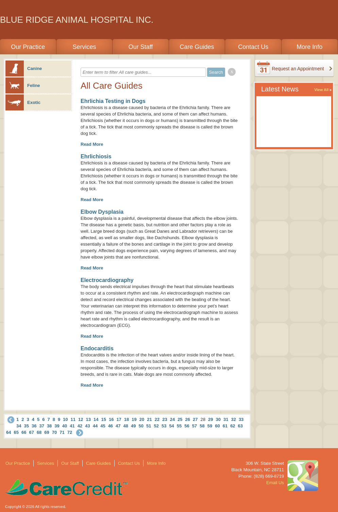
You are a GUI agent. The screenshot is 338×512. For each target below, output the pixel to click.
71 (62, 432)
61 (225, 425)
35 (26, 425)
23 (164, 419)
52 (156, 425)
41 (72, 425)
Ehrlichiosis (96, 156)
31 (225, 419)
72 (69, 432)
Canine (23, 68)
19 (134, 419)
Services (84, 46)
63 (240, 425)
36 (34, 425)
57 (194, 425)
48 (125, 425)
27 (195, 419)
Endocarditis (97, 348)
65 (16, 432)
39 (56, 425)
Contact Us (253, 46)
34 (18, 425)
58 (202, 425)
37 (41, 425)
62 (232, 425)
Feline (22, 85)
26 (187, 419)
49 (133, 425)
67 (31, 432)
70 (54, 432)
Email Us (275, 482)
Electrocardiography (107, 280)
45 (102, 425)
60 (217, 425)
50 (141, 425)
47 (118, 425)
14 (96, 419)
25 (180, 419)
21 (149, 419)
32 (233, 419)
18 (126, 419)
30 (218, 419)
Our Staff (141, 46)
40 (64, 425)
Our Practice (28, 46)
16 (111, 419)
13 (88, 419)
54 (171, 425)
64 (8, 432)
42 (80, 425)
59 (209, 425)
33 (241, 419)
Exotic (22, 102)
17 (118, 419)
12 (80, 419)
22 (157, 419)
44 (95, 425)
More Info (309, 46)
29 (210, 419)
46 (110, 425)
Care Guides (197, 46)
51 (148, 425)
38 (49, 425)
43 (87, 425)
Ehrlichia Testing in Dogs (113, 101)
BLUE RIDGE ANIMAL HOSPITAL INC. (76, 20)
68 (39, 432)
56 (186, 425)
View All (321, 90)
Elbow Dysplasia (102, 212)
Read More (92, 144)
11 (73, 419)
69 (46, 432)
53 (164, 425)
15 (103, 419)
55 (179, 425)
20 (141, 419)
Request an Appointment (298, 68)
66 (23, 432)
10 (65, 419)
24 (172, 419)
